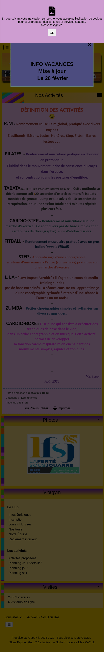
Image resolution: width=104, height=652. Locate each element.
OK (52, 32)
